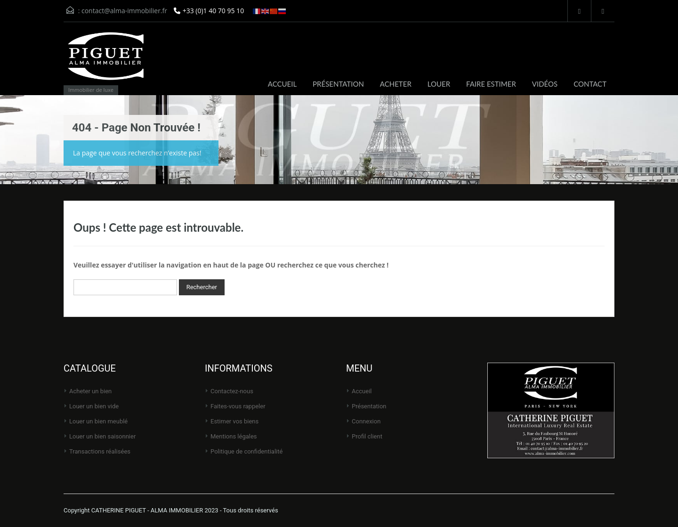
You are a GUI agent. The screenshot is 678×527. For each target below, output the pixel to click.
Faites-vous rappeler (238, 406)
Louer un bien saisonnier (102, 436)
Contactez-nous (231, 391)
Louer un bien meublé (98, 421)
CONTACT (589, 84)
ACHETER (396, 84)
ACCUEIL (282, 84)
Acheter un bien (90, 391)
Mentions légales (233, 436)
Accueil (361, 391)
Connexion (366, 421)
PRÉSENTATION (338, 84)
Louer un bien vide (94, 406)
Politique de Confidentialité (246, 451)
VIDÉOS (544, 84)
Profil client (367, 436)
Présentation (369, 406)
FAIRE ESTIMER (491, 84)
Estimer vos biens (234, 421)
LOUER (439, 84)
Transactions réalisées (99, 451)
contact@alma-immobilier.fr (124, 10)
